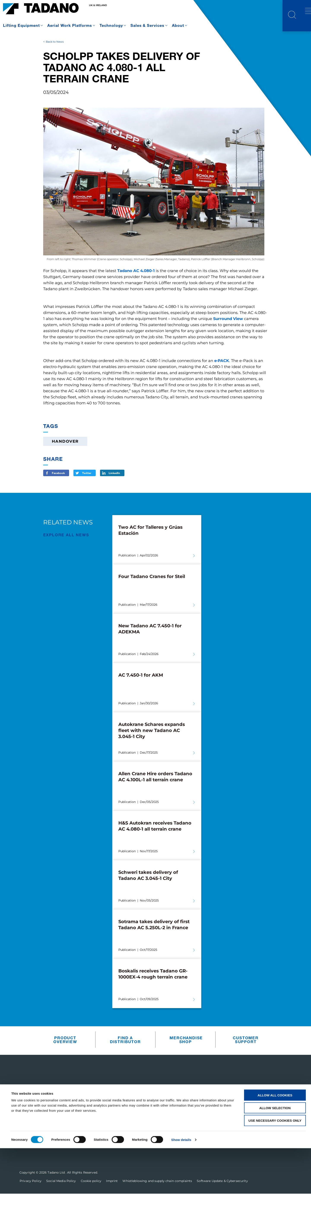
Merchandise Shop (186, 1055)
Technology (111, 25)
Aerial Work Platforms (69, 25)
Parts (146, 1118)
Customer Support (245, 1055)
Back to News (55, 56)
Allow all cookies (275, 1156)
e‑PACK (221, 376)
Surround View (228, 334)
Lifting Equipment (21, 25)
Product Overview (65, 1055)
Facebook (58, 488)
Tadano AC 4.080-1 (136, 286)
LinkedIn (114, 488)
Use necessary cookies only (274, 1181)
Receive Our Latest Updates (252, 1107)
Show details (181, 1200)
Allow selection (275, 1169)
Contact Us (230, 1133)
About (178, 25)
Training (149, 1140)
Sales (146, 1129)
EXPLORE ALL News (66, 550)
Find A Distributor (125, 1055)
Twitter (86, 488)
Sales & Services (147, 25)
